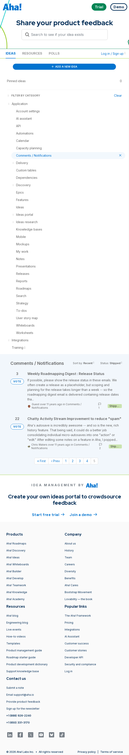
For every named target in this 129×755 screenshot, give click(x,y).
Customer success (77, 643)
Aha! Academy (15, 599)
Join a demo (83, 514)
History (69, 550)
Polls (54, 53)
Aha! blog (12, 615)
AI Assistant (72, 636)
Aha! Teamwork (16, 585)
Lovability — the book (78, 599)
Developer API (74, 657)
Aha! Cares (71, 585)
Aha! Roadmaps (16, 543)
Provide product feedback (23, 701)
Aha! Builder (13, 571)
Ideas (11, 53)
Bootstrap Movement (78, 592)
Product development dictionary (27, 664)
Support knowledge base (22, 671)
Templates (13, 643)
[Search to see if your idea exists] (66, 34)
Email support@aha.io (20, 694)
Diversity (70, 571)
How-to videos (16, 636)
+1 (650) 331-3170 (18, 722)
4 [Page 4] (87, 461)
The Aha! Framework (78, 615)
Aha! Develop (14, 578)
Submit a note (15, 687)
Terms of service (111, 751)
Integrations (72, 629)
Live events (13, 629)
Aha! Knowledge (16, 592)
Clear (118, 95)
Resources (32, 53)
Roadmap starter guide (21, 657)
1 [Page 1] (65, 461)
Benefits (70, 578)
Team (68, 557)
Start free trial (48, 514)
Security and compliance (80, 664)
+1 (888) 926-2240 (18, 715)
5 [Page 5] (94, 461)
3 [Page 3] (80, 461)
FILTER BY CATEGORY (23, 95)
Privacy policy (87, 751)
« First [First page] (41, 461)
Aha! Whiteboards (17, 564)
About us (70, 543)
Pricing (69, 622)
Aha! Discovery (15, 550)
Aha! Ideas (13, 557)
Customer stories (76, 650)
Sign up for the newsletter (22, 708)
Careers (70, 564)
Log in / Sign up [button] (113, 53)
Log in (68, 671)
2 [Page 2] (73, 461)
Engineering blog (17, 622)
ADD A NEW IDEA (64, 66)
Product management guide (24, 650)
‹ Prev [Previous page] (55, 461)
